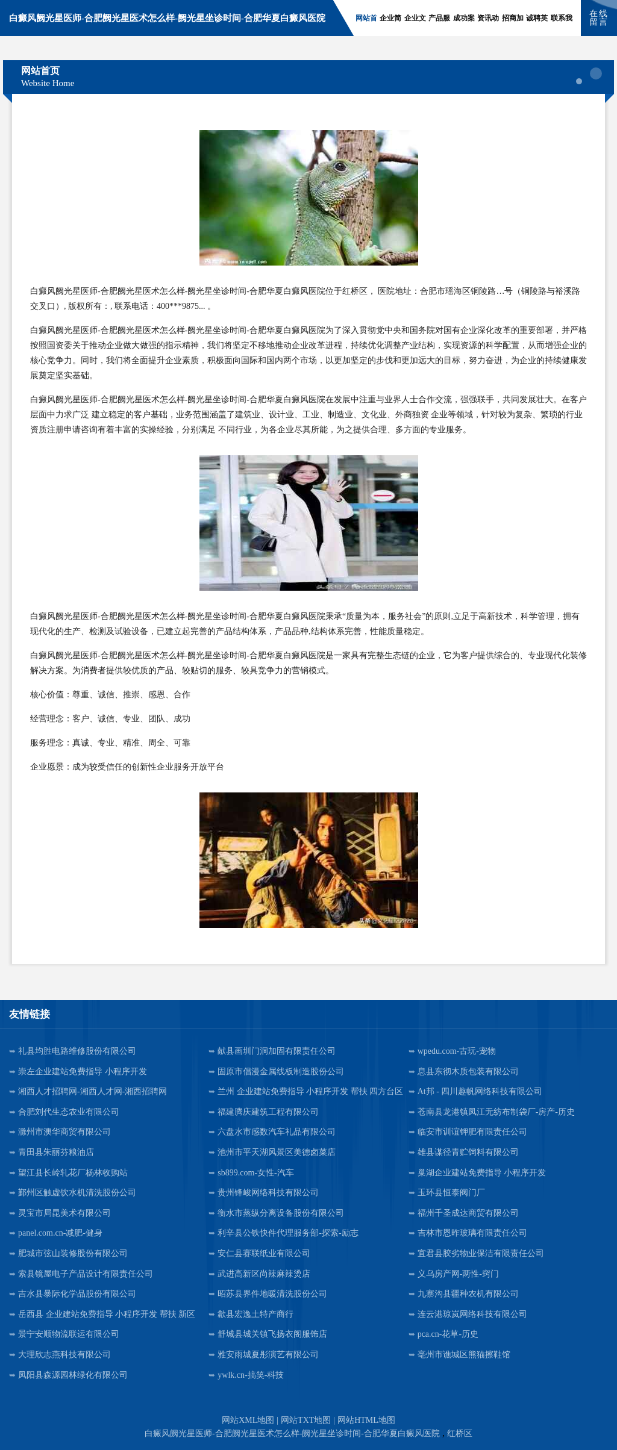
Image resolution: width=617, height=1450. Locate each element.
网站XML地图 (248, 1420)
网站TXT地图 (306, 1420)
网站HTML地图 (366, 1420)
